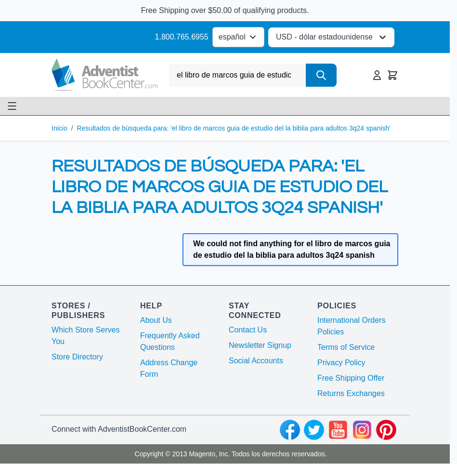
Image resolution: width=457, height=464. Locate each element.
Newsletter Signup (260, 345)
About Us (156, 320)
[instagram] (362, 430)
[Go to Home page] (104, 75)
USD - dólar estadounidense (332, 37)
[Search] (321, 75)
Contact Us (248, 330)
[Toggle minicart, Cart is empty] (392, 75)
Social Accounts (256, 361)
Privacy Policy (341, 362)
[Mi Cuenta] (377, 75)
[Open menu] (12, 106)
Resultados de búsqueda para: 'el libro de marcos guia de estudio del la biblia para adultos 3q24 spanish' (234, 128)
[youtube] (338, 430)
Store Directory (77, 357)
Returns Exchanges (351, 393)
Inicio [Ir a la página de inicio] (59, 128)
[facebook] (290, 430)
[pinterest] (386, 430)
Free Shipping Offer (350, 378)
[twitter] (314, 430)
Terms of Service (346, 347)
